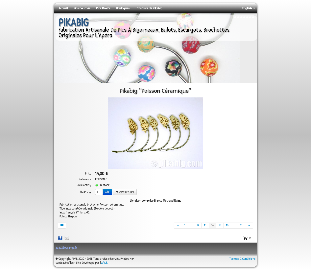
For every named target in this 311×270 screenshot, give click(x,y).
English (248, 8)
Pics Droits (103, 8)
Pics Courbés (82, 8)
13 (205, 225)
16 (227, 225)
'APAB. (104, 263)
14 (212, 225)
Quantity (85, 192)
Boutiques (123, 8)
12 (198, 225)
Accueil (63, 8)
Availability (84, 185)
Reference (85, 179)
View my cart (124, 192)
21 (241, 225)
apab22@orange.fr (66, 248)
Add (107, 192)
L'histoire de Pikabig (148, 8)
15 (220, 225)
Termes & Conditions (242, 259)
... (191, 225)
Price (88, 174)
